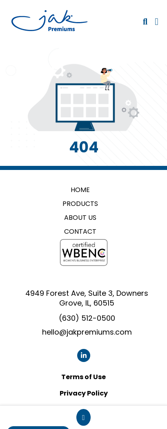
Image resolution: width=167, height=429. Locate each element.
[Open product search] (145, 21)
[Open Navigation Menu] (156, 21)
